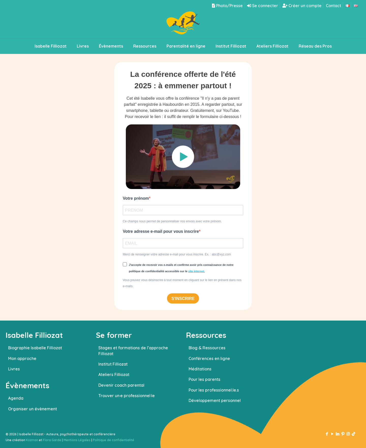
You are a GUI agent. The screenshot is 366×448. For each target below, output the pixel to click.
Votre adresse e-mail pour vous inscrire (161, 231)
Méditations (200, 368)
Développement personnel (215, 400)
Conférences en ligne (209, 358)
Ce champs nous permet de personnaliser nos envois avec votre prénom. (172, 221)
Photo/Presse (227, 5)
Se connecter (262, 5)
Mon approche (22, 358)
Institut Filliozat (113, 364)
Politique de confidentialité (113, 440)
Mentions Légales (77, 440)
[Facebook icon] (327, 433)
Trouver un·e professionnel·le (126, 395)
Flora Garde (52, 440)
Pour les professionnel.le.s (214, 390)
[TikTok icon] (353, 433)
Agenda (15, 398)
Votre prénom (136, 198)
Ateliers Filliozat (113, 374)
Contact (333, 5)
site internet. (196, 271)
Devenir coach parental (121, 385)
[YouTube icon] (332, 433)
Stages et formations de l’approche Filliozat (133, 350)
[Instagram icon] (348, 433)
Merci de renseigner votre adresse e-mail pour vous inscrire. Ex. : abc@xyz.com (177, 254)
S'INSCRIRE (183, 298)
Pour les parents (204, 379)
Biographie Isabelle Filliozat (35, 347)
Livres (14, 368)
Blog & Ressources (207, 347)
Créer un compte (302, 5)
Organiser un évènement (32, 408)
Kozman (32, 440)
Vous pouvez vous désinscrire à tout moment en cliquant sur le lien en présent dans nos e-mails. (182, 283)
